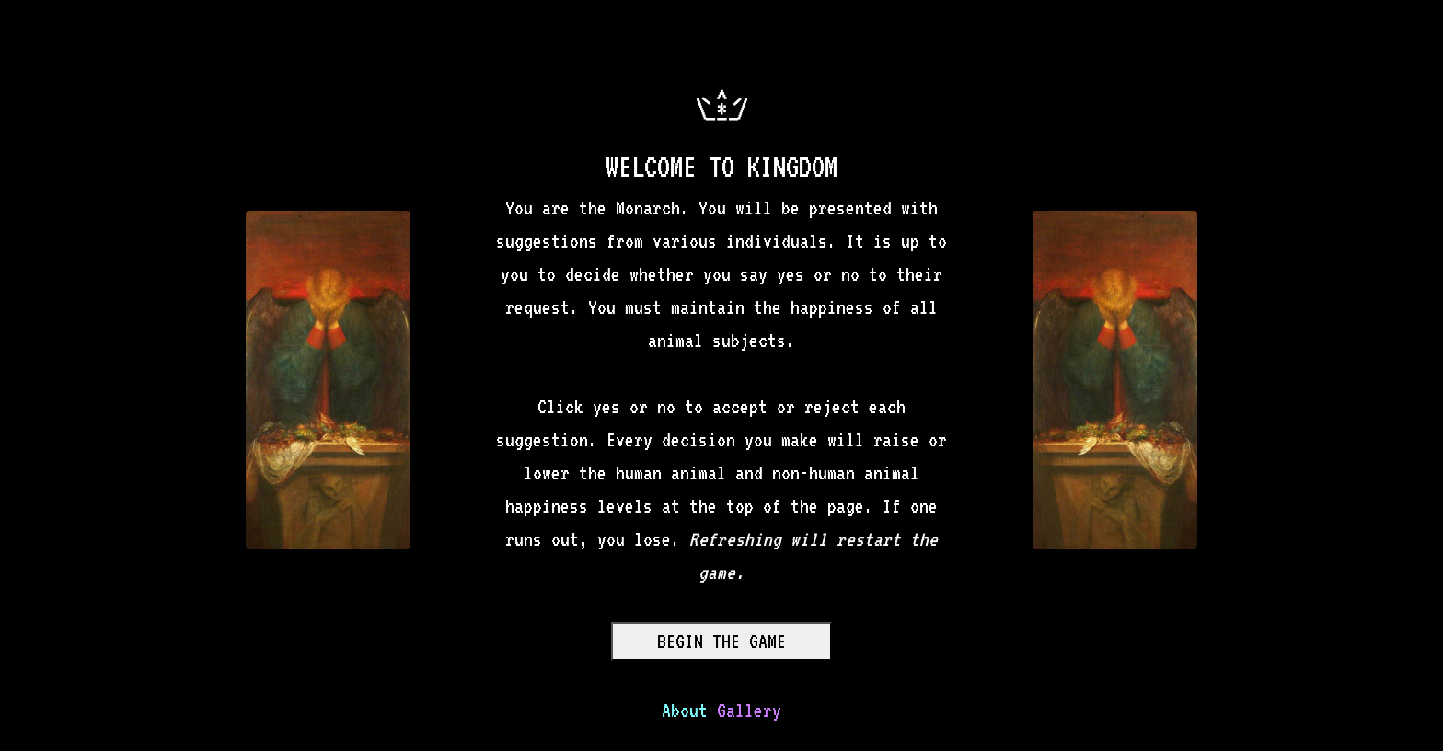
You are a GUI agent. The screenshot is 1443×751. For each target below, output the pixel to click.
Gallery (749, 710)
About (685, 710)
